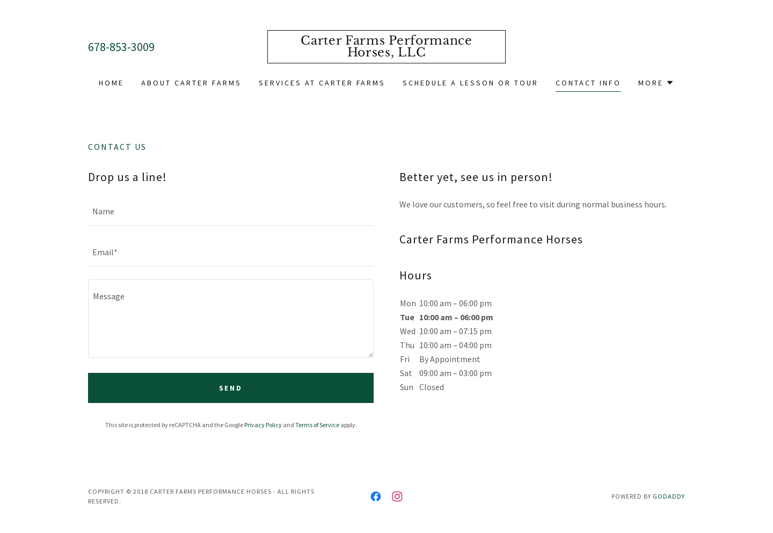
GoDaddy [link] (669, 496)
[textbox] (231, 212)
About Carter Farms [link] (191, 83)
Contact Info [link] (588, 83)
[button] (656, 82)
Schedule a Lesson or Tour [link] (470, 83)
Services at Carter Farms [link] (322, 83)
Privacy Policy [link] (263, 425)
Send (231, 388)
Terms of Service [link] (317, 425)
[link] (386, 53)
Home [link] (111, 83)
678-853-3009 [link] (121, 46)
